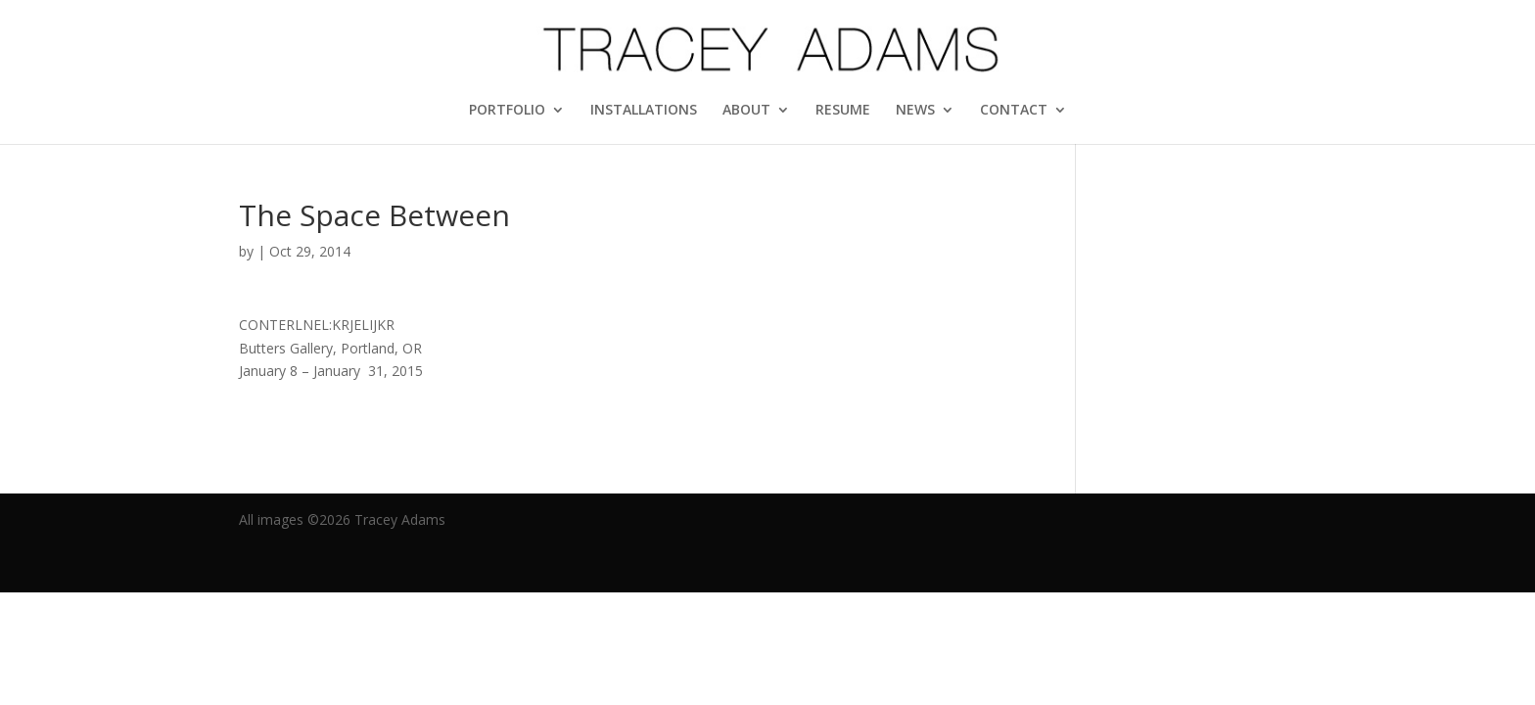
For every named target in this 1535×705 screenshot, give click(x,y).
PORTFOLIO (507, 110)
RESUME (842, 110)
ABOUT (746, 110)
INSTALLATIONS (643, 110)
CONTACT (1013, 110)
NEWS (915, 110)
